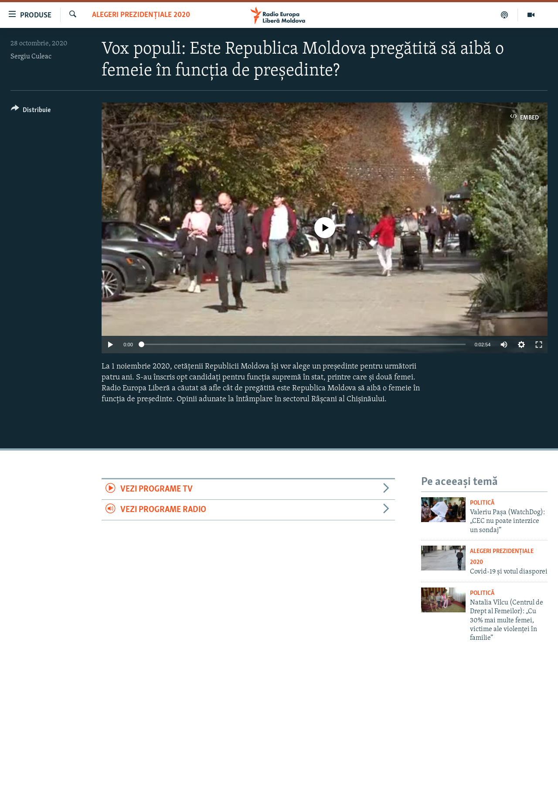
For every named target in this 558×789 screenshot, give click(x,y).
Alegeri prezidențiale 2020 (141, 15)
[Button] (31, 111)
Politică (482, 503)
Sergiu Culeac (30, 56)
